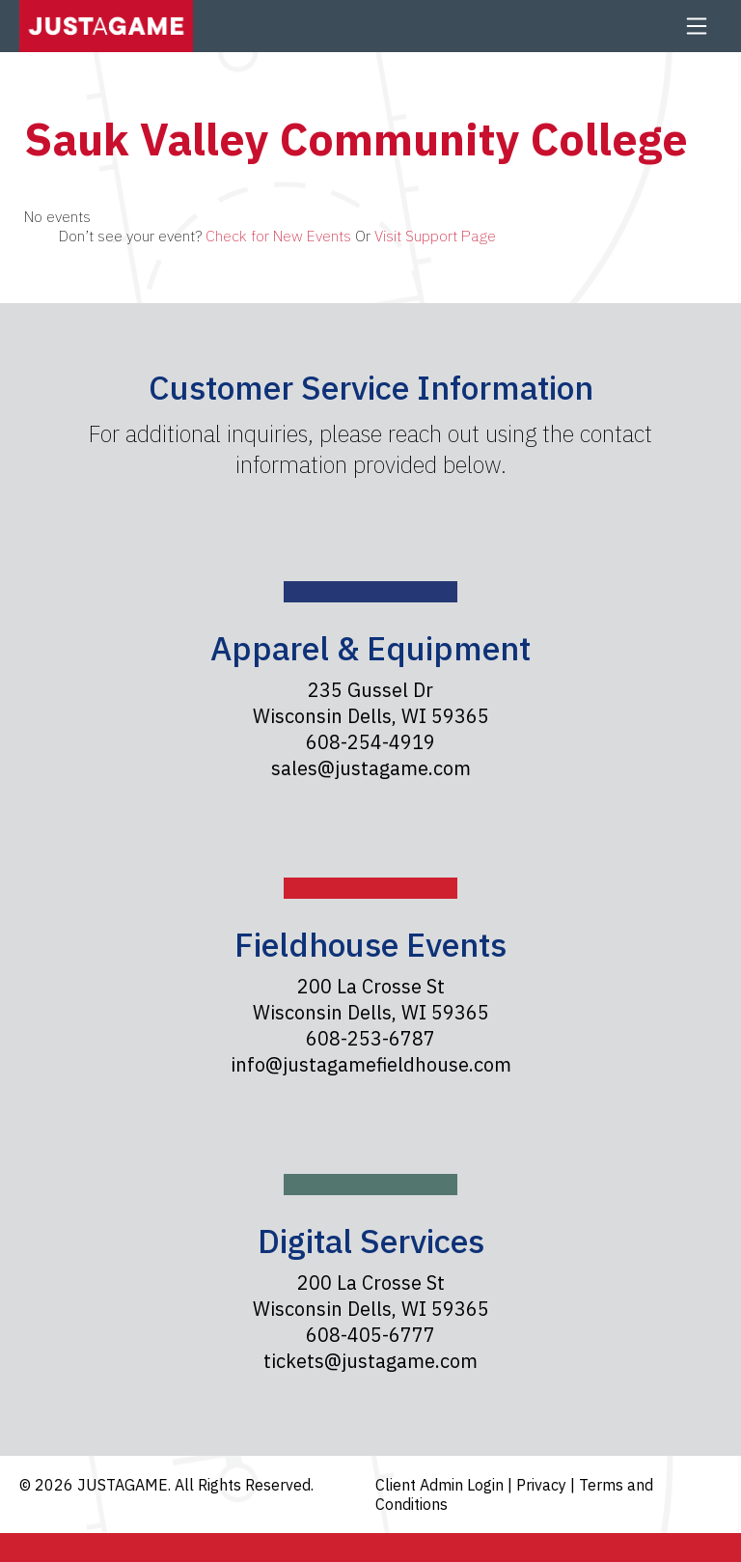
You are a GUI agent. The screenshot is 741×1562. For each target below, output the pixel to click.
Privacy (543, 1484)
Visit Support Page (435, 235)
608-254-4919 (370, 742)
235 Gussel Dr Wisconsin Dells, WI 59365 (371, 703)
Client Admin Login (441, 1484)
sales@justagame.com (371, 768)
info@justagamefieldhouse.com (371, 1064)
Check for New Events (278, 235)
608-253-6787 (370, 1038)
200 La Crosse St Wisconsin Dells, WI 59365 (371, 999)
